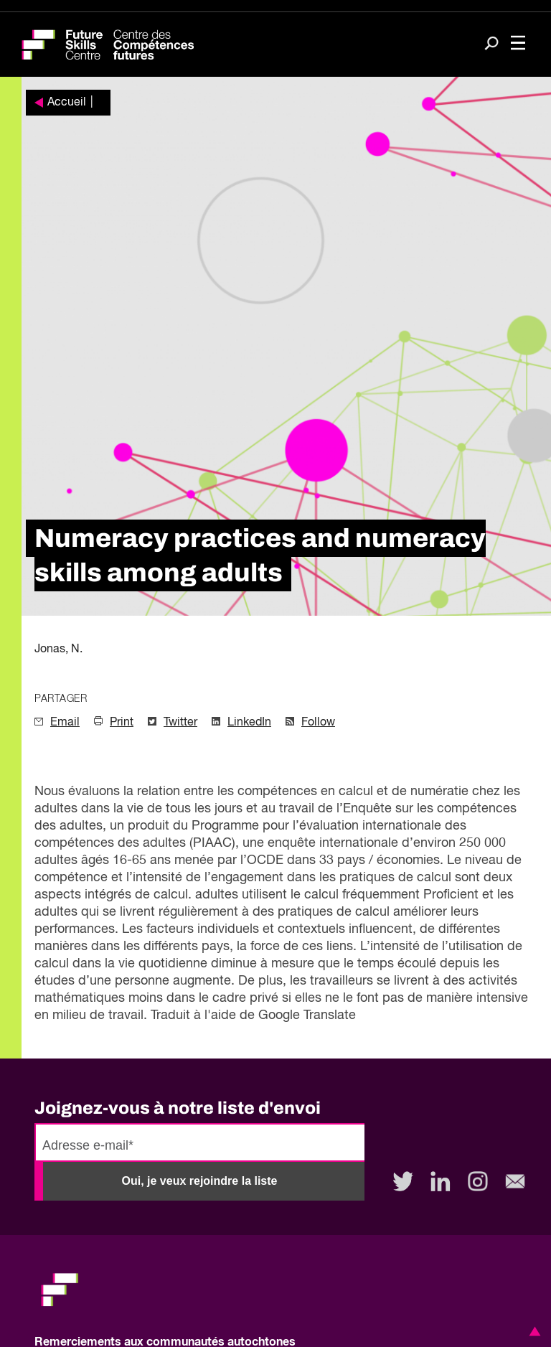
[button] (532, 1331)
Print (121, 722)
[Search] (491, 45)
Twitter (180, 722)
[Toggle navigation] (518, 44)
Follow (318, 722)
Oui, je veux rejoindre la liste (200, 1181)
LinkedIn (249, 722)
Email (65, 722)
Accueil (66, 102)
